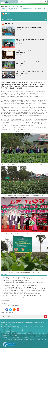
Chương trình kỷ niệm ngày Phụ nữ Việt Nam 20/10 (16, 277)
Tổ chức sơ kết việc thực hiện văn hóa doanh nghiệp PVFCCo (19, 285)
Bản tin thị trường (24, 19)
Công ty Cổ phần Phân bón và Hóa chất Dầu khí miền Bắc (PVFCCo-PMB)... (30, 72)
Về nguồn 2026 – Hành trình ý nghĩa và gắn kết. (28, 27)
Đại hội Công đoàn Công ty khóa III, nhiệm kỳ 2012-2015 (18, 287)
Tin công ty (17, 6)
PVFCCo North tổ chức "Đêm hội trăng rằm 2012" (16, 297)
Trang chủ (4, 6)
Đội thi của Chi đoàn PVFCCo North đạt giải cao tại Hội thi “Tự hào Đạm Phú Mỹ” (24, 288)
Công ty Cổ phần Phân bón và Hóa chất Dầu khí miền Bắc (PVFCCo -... (30, 62)
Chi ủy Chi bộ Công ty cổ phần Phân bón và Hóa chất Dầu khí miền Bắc (22, 295)
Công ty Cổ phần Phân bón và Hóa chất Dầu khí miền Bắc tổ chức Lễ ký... (30, 40)
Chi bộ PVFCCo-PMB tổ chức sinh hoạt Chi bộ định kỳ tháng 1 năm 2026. (30, 51)
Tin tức (10, 6)
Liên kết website (6, 316)
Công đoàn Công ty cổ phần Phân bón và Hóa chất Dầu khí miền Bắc (21, 293)
